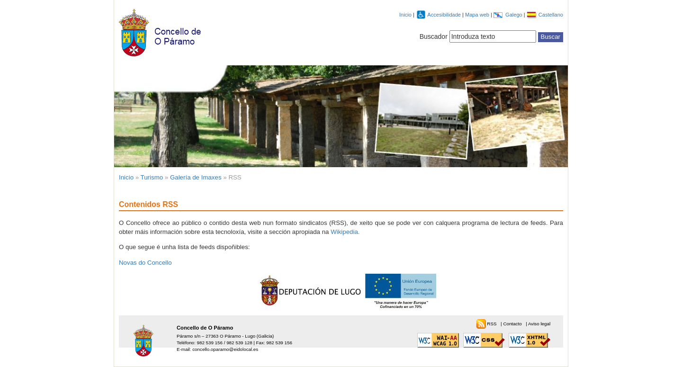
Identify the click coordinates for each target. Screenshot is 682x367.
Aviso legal (539, 323)
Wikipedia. (345, 231)
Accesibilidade (444, 15)
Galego (514, 15)
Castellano (550, 15)
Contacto (513, 323)
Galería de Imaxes (196, 177)
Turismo (152, 177)
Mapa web (478, 15)
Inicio (405, 15)
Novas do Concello (145, 262)
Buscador (434, 36)
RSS (492, 323)
